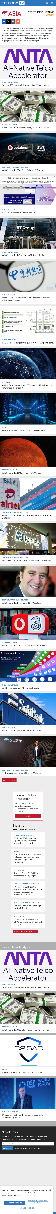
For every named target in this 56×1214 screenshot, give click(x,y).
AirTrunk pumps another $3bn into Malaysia (21, 773)
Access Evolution (9, 124)
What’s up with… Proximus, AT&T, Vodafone (21, 603)
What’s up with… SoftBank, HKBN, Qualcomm (22, 730)
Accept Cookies (14, 1203)
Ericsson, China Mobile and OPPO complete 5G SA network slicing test (28, 922)
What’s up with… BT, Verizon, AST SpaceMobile (23, 255)
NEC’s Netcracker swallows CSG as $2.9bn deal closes (26, 560)
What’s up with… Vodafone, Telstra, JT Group (22, 170)
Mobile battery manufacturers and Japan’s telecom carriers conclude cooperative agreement (27, 858)
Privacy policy (36, 1148)
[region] (26, 1200)
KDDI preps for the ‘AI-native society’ (19, 212)
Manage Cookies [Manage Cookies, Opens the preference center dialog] (26, 1208)
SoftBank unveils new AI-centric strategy (20, 688)
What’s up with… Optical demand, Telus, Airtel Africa (25, 127)
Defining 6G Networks (23, 835)
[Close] (50, 1190)
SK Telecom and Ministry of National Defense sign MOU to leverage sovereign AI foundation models (28, 891)
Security (17, 851)
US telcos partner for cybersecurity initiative (22, 1072)
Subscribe (28, 816)
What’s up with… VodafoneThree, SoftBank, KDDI (24, 645)
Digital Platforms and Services (15, 167)
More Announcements (25, 931)
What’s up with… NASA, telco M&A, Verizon (21, 473)
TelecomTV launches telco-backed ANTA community (25, 85)
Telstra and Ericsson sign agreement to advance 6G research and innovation (25, 840)
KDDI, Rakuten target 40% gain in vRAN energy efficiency (28, 343)
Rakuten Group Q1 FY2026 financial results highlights (26, 874)
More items (9, 780)
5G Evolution (19, 870)
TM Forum (6, 382)
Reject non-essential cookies (38, 1202)
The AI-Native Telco (10, 82)
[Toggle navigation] (52, 3)
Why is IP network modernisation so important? (23, 430)
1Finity (5, 427)
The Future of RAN (9, 340)
